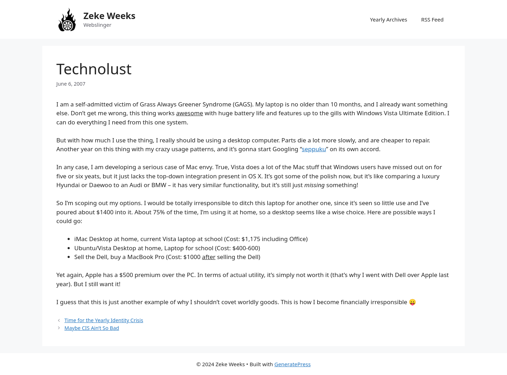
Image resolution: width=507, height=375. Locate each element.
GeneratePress (292, 364)
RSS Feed (432, 19)
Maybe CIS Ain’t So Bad (91, 328)
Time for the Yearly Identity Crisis (103, 320)
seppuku (314, 149)
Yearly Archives (388, 19)
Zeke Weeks (109, 15)
